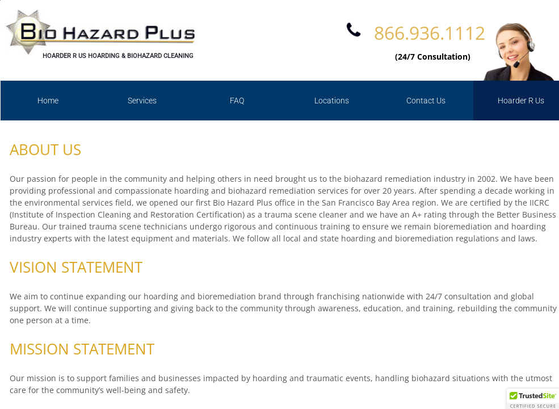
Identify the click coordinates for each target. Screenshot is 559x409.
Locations (331, 100)
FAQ (237, 100)
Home (47, 100)
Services (142, 100)
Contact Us (425, 100)
